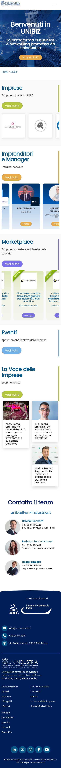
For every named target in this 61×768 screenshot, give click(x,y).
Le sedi (5, 691)
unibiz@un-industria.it (30, 512)
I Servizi (6, 706)
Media (34, 696)
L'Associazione (10, 686)
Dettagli (35, 315)
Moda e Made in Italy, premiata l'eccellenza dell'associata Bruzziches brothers (44, 475)
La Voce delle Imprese (43, 701)
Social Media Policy (41, 706)
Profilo (32, 224)
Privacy (6, 712)
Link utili (6, 727)
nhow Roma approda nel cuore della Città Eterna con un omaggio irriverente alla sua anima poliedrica (15, 433)
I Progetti (7, 701)
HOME (5, 72)
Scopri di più (30, 57)
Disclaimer (8, 717)
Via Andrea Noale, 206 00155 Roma (24, 643)
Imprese (6, 696)
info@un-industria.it (16, 628)
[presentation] (30, 57)
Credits (6, 722)
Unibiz (14, 72)
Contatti (35, 691)
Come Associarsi (40, 686)
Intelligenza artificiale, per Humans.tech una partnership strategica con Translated (44, 431)
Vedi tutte (12, 106)
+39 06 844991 (14, 635)
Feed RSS (7, 732)
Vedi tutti (11, 177)
